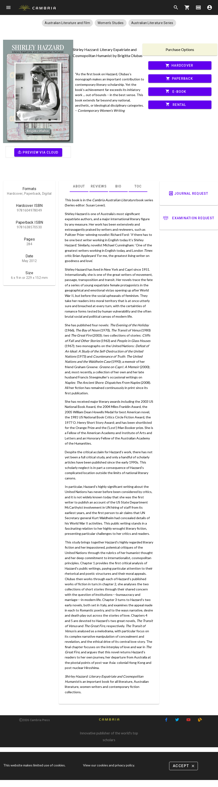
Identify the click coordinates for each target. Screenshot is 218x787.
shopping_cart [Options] (187, 7)
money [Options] (198, 7)
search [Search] (176, 7)
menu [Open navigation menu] (8, 7)
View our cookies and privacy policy (108, 765)
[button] (67, 23)
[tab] (79, 186)
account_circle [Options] (209, 7)
